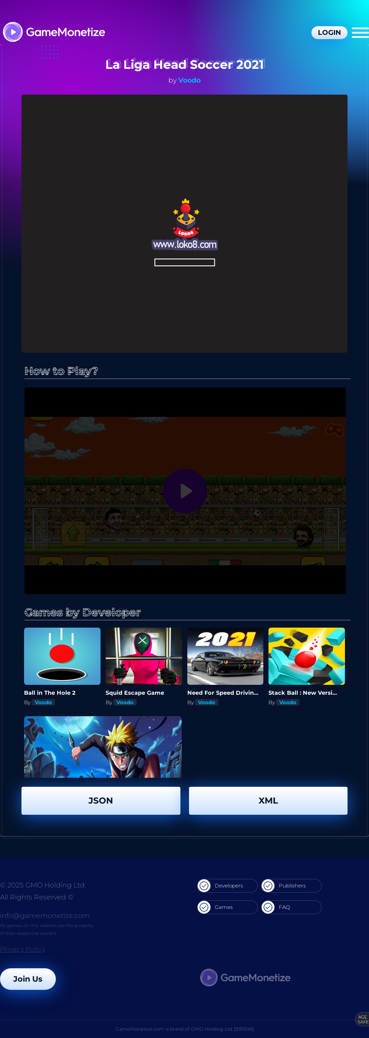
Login (329, 32)
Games (215, 907)
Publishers (284, 885)
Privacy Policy (22, 949)
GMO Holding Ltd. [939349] (222, 1029)
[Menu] (360, 33)
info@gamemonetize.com (45, 916)
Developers (220, 885)
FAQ (276, 907)
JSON (100, 800)
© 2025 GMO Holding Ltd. (43, 885)
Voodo (189, 80)
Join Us (28, 979)
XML (268, 800)
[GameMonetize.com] (53, 33)
